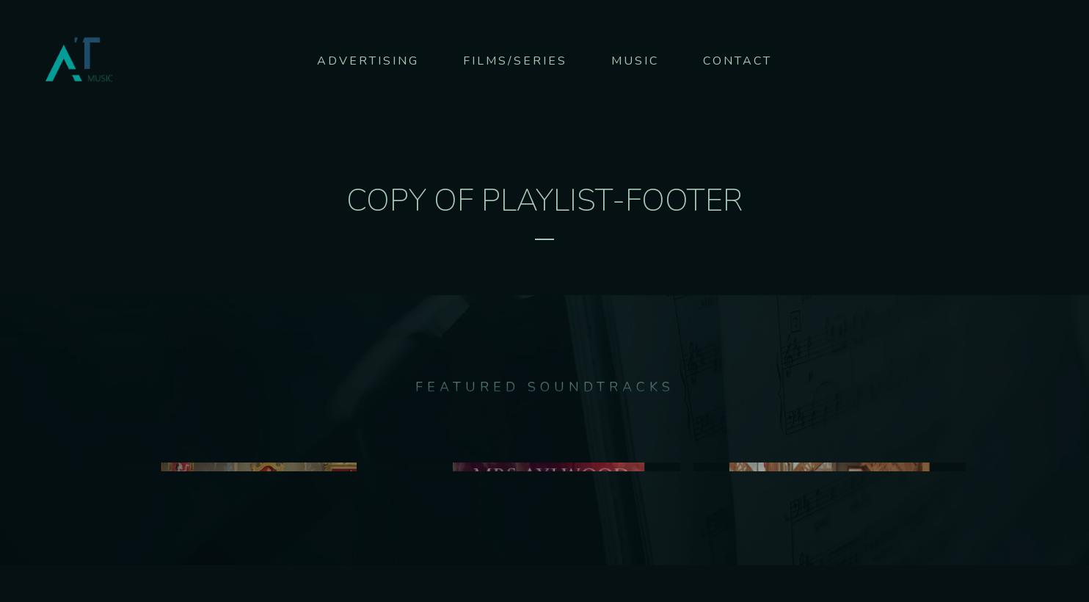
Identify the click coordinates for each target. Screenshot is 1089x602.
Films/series (515, 61)
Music (635, 61)
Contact (737, 61)
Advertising (368, 61)
